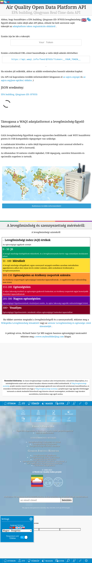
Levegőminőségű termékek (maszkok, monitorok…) (44, 461)
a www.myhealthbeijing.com (49, 336)
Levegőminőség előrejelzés (44, 459)
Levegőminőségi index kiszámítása (44, 457)
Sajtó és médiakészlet (45, 433)
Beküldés (67, 500)
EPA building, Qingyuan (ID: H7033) (19, 94)
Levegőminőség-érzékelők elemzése (44, 446)
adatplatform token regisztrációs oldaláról (34, 26)
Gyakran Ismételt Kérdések (43, 450)
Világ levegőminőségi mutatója (46, 389)
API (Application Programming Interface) (44, 463)
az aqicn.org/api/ (71, 76)
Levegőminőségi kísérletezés (44, 444)
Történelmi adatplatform (44, 465)
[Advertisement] (46, 361)
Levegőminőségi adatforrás (44, 455)
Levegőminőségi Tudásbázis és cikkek (45, 442)
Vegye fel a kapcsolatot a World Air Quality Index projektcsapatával (44, 431)
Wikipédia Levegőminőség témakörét (20, 323)
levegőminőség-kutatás (43, 437)
